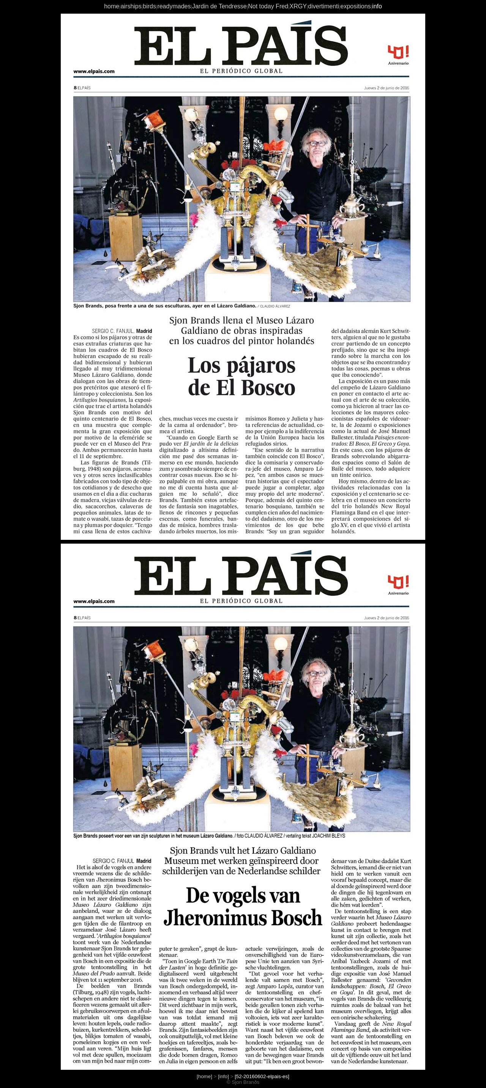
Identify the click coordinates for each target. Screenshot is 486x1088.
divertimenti (323, 6)
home (111, 6)
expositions (356, 6)
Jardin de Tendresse (219, 6)
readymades (174, 6)
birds (149, 6)
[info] (223, 1076)
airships (131, 6)
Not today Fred (268, 6)
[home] (204, 1076)
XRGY (297, 6)
